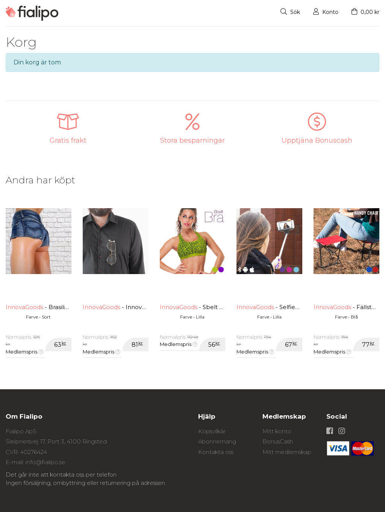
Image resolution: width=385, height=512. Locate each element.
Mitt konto (276, 431)
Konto (325, 12)
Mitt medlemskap (286, 452)
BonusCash (277, 441)
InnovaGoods (24, 307)
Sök (290, 12)
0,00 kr (365, 12)
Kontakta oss (215, 452)
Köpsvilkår (212, 431)
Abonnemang (217, 441)
